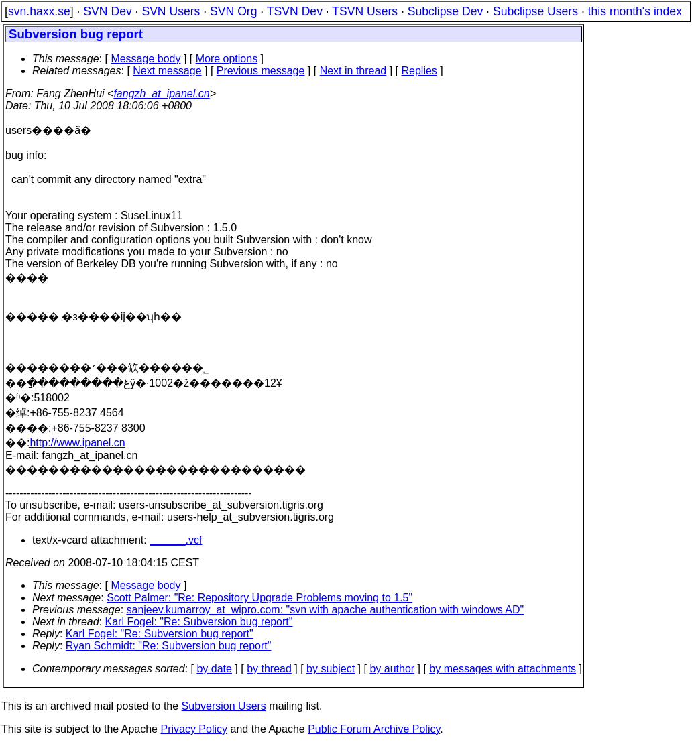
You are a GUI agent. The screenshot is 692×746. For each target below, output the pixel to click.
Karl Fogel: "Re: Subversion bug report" (199, 621)
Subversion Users (224, 706)
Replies (419, 70)
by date (213, 668)
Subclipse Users (535, 11)
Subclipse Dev (445, 11)
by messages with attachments (502, 668)
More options (227, 58)
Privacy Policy (193, 729)
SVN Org (233, 11)
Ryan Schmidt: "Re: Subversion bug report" (169, 645)
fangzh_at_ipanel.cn (161, 93)
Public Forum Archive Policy (374, 729)
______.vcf (176, 540)
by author (391, 668)
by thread (269, 668)
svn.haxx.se (39, 11)
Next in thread (353, 70)
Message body (145, 58)
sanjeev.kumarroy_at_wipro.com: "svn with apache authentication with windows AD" (325, 609)
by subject (330, 668)
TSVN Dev (295, 11)
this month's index (635, 11)
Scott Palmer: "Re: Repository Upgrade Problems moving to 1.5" (259, 597)
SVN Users (170, 11)
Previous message (261, 70)
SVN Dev (107, 11)
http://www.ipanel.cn (77, 442)
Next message (167, 70)
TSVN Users (365, 11)
